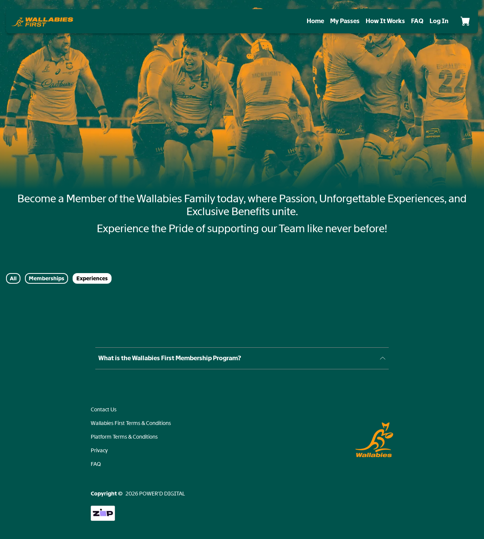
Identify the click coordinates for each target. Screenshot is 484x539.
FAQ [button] (96, 464)
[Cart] (465, 21)
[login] (439, 21)
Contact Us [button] (103, 409)
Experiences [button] (92, 278)
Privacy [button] (99, 450)
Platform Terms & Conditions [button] (124, 436)
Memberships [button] (46, 278)
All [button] (13, 278)
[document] (242, 213)
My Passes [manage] (345, 21)
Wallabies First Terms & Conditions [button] (131, 423)
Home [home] (315, 21)
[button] (42, 21)
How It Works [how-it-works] (385, 21)
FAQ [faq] (417, 21)
